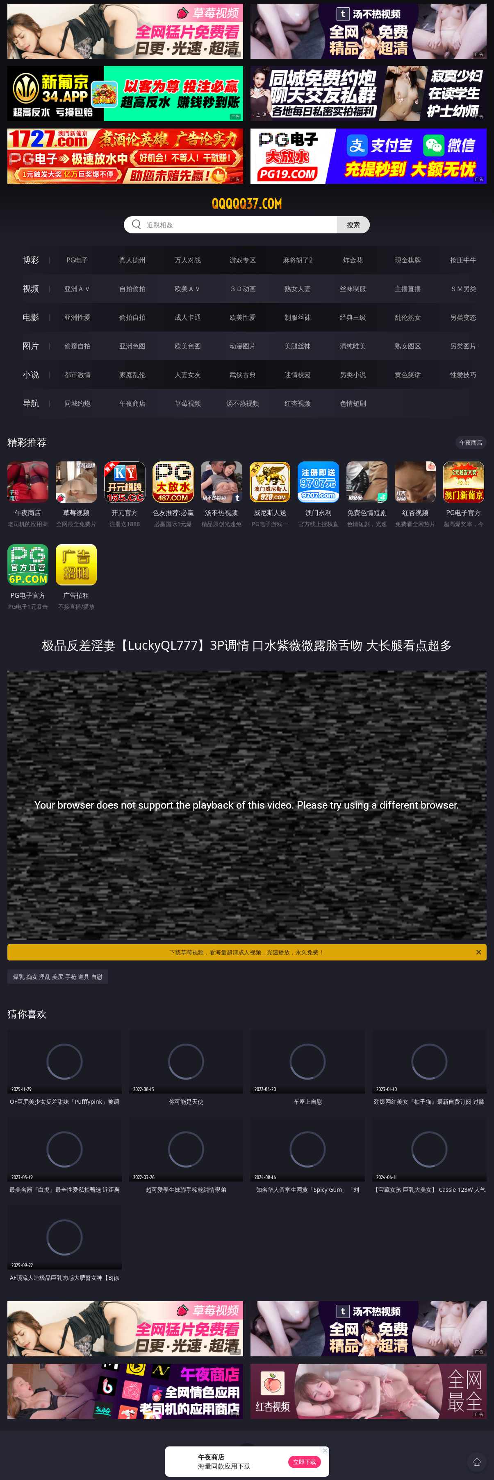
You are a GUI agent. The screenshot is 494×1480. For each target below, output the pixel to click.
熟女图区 (408, 345)
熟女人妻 (298, 288)
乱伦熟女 (408, 317)
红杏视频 (298, 403)
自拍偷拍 (132, 288)
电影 (31, 317)
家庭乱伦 (132, 374)
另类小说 (353, 374)
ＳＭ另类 (463, 288)
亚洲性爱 (77, 317)
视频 (31, 288)
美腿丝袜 (298, 345)
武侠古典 (243, 374)
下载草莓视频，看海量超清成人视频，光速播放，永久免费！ (325, 952)
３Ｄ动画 (243, 288)
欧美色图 (188, 345)
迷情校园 (298, 374)
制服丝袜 (298, 317)
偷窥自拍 (77, 345)
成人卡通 (188, 317)
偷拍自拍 (132, 317)
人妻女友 (188, 374)
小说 (31, 374)
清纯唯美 (353, 345)
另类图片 (463, 345)
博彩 (31, 259)
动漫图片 (243, 345)
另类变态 (463, 317)
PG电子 (77, 259)
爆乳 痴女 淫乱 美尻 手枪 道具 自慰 (57, 977)
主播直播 (408, 288)
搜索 (353, 224)
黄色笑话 (408, 374)
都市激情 (77, 374)
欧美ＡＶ (188, 288)
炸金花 (353, 259)
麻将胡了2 (298, 259)
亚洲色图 (132, 345)
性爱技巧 (463, 374)
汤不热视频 (242, 403)
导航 (31, 403)
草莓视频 (188, 403)
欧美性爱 (243, 317)
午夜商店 (132, 403)
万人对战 (188, 259)
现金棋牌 (408, 259)
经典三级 (353, 317)
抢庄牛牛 (463, 259)
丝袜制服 (353, 288)
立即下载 (304, 1462)
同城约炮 (77, 403)
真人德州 (132, 259)
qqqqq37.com (247, 204)
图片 (31, 345)
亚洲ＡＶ (77, 288)
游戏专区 (243, 259)
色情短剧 (353, 403)
